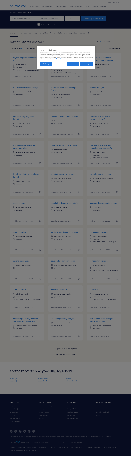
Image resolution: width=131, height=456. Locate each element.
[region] (66, 57)
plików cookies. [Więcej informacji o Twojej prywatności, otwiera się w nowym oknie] (58, 58)
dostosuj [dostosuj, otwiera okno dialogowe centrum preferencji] (46, 64)
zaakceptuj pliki (86, 64)
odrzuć (72, 64)
